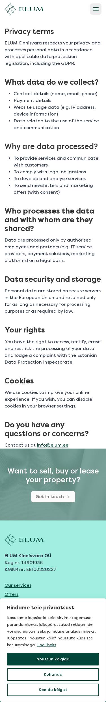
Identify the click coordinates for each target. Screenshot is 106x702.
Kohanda (53, 674)
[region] (53, 650)
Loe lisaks (46, 645)
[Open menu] (95, 9)
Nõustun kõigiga (53, 659)
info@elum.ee (52, 445)
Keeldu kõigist (53, 689)
